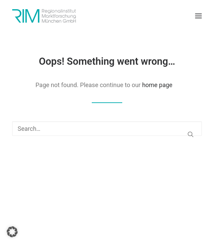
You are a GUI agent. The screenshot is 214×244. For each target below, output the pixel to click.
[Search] (107, 128)
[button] (198, 16)
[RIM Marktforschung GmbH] (44, 16)
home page (157, 84)
